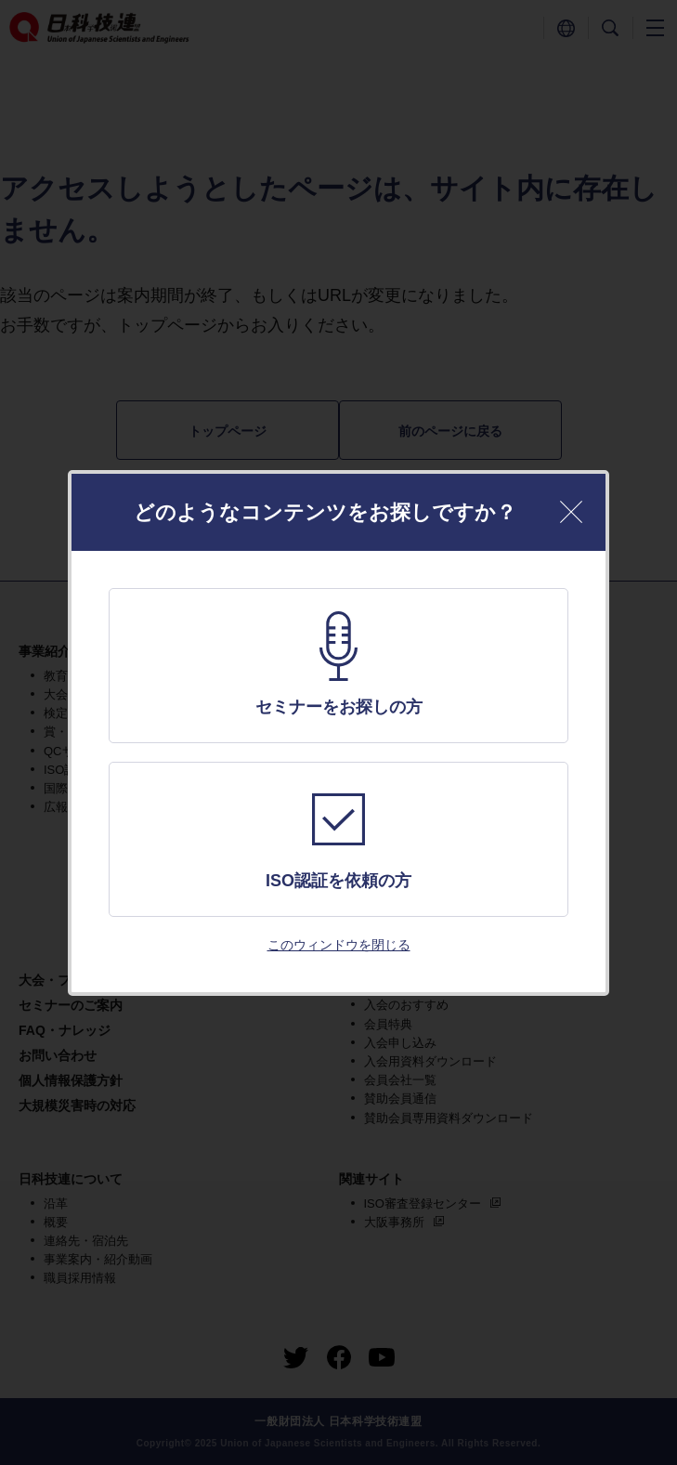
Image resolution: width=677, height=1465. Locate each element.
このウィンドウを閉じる (338, 944)
